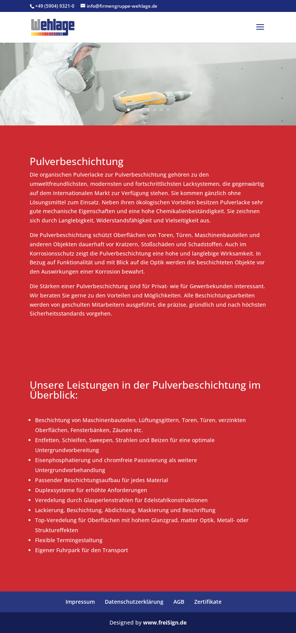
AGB (178, 601)
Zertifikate (208, 601)
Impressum (80, 601)
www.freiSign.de (165, 622)
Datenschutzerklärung (134, 601)
